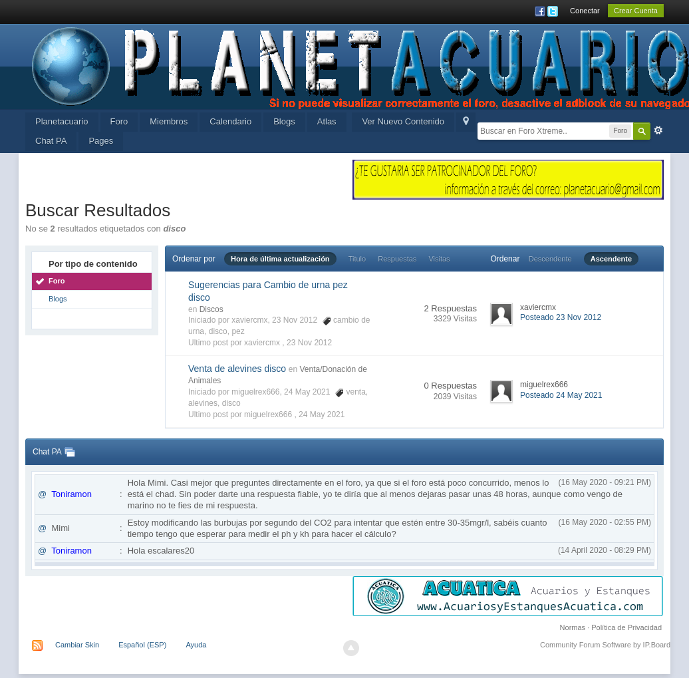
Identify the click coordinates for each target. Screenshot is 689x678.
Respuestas (397, 259)
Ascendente (611, 259)
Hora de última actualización (280, 259)
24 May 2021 (321, 414)
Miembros (169, 121)
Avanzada (658, 130)
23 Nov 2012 (309, 342)
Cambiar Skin (77, 645)
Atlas (327, 121)
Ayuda (196, 645)
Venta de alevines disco (237, 368)
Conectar (585, 11)
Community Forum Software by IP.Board (605, 645)
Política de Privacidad (626, 627)
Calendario (230, 121)
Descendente (550, 259)
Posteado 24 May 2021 (561, 395)
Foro (119, 121)
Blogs (284, 121)
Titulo (357, 259)
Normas (573, 627)
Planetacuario (61, 121)
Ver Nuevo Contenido (403, 121)
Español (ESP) (142, 645)
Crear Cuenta (636, 11)
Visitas (439, 259)
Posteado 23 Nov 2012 (560, 317)
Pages (100, 141)
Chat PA (51, 141)
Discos (211, 309)
